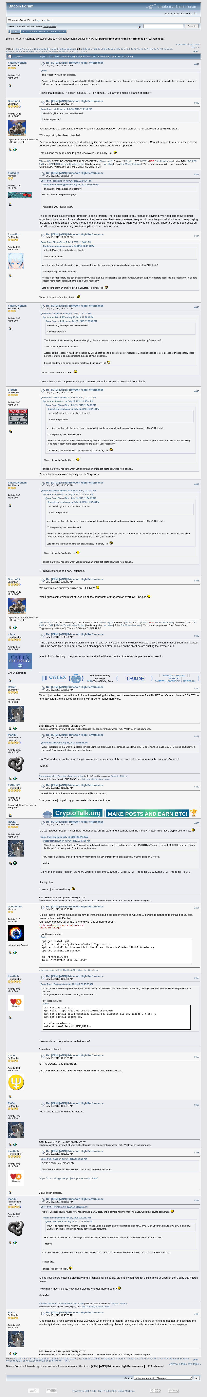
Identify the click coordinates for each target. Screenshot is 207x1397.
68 (60, 51)
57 (23, 51)
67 (56, 51)
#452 (196, 786)
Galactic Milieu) (119, 776)
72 (73, 51)
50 (168, 48)
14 (48, 48)
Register (52, 31)
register (47, 20)
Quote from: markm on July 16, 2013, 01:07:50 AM (64, 837)
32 (109, 48)
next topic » (196, 46)
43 (145, 48)
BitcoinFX (14, 101)
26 (89, 48)
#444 (196, 236)
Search (33, 31)
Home (15, 31)
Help (24, 31)
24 (82, 48)
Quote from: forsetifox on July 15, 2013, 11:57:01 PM (66, 313)
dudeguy (13, 172)
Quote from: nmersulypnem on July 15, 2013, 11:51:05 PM (70, 185)
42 (141, 48)
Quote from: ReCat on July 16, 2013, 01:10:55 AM (64, 1207)
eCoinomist (15, 906)
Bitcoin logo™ (106, 161)
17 (58, 48)
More (61, 31)
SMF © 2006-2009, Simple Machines (116, 1391)
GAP (51, 164)
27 (92, 48)
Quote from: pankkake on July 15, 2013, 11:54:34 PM (66, 181)
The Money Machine (131, 164)
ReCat (12, 687)
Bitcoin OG (45, 161)
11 (38, 48)
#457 (196, 1105)
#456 (196, 1057)
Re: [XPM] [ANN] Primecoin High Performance (75, 62)
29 (99, 48)
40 (135, 48)
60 (33, 51)
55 (17, 51)
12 (41, 48)
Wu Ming (108, 164)
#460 (196, 1314)
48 (161, 48)
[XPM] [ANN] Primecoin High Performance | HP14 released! (127, 38)
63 (43, 51)
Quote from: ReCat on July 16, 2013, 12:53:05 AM (64, 743)
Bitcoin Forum (14, 38)
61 (37, 51)
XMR (41, 164)
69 (63, 51)
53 (10, 51)
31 (105, 48)
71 (70, 51)
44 (148, 48)
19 (64, 48)
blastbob (13, 976)
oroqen (12, 389)
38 (128, 48)
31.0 (45, 26)
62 (40, 51)
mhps (11, 634)
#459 (196, 1200)
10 (35, 48)
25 (85, 48)
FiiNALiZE (14, 785)
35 (118, 48)
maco (11, 1055)
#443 (196, 174)
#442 (196, 103)
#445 (196, 307)
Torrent (52, 26)
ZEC (194, 161)
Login (42, 31)
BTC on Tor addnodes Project (69, 164)
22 (74, 48)
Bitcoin (129, 161)
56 (20, 51)
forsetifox (14, 234)
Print (195, 51)
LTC (189, 161)
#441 (196, 64)
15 (51, 48)
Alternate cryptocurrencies (40, 38)
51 (171, 48)
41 (138, 48)
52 (7, 51)
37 (125, 48)
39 (132, 48)
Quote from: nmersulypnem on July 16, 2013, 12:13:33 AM (68, 397)
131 (83, 51)
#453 (196, 823)
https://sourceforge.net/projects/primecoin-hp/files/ (68, 1178)
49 (164, 48)
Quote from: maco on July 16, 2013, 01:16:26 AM (64, 1159)
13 (45, 48)
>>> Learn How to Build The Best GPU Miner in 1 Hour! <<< (68, 970)
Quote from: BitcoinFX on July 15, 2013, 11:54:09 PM (66, 242)
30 (102, 48)
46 (154, 48)
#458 (196, 1152)
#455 (196, 978)
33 (112, 48)
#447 (196, 484)
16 (55, 48)
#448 (196, 580)
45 (151, 48)
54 (14, 51)
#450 (196, 688)
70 (66, 51)
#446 (196, 391)
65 (50, 51)
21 (71, 48)
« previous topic (184, 44)
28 (95, 48)
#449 (196, 636)
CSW (144, 161)
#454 (196, 908)
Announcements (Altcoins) (73, 38)
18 (61, 48)
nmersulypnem (17, 62)
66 (53, 51)
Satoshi (158, 161)
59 (30, 51)
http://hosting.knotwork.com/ (96, 779)
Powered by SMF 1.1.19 (84, 1391)
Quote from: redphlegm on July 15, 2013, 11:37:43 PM (66, 109)
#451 (196, 736)
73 (76, 51)
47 (158, 48)
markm (12, 734)
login (37, 20)
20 (68, 48)
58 (27, 51)
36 (122, 48)
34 (115, 48)
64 (46, 51)
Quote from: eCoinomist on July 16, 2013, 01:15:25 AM (67, 984)
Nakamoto (168, 161)
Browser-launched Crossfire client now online (61, 776)
